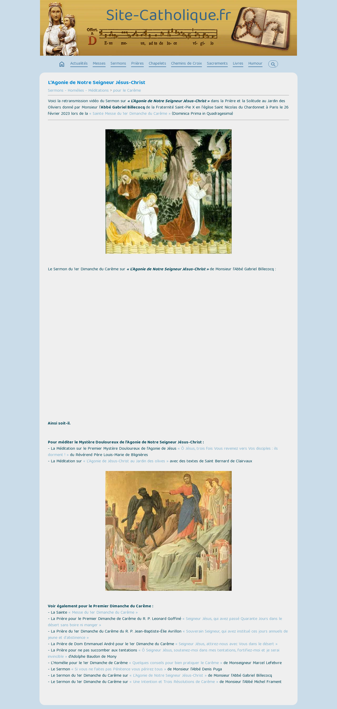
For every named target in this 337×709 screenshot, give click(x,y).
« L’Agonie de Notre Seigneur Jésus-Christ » (168, 676)
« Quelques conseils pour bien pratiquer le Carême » (175, 663)
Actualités (79, 64)
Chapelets (157, 64)
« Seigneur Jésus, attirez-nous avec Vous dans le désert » (226, 644)
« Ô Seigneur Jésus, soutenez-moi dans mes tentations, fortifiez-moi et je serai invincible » (163, 654)
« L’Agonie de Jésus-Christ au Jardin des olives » (125, 461)
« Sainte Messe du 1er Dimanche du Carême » (130, 114)
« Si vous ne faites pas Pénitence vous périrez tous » (118, 669)
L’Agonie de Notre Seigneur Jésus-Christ (96, 83)
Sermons (118, 64)
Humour (255, 64)
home (61, 64)
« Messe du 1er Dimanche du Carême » (103, 613)
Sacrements (217, 64)
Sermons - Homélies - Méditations (78, 91)
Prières (137, 64)
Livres (238, 64)
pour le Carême (127, 91)
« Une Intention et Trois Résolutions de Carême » (174, 682)
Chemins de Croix (186, 64)
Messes (99, 64)
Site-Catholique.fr (168, 16)
